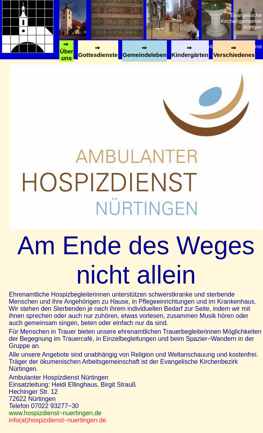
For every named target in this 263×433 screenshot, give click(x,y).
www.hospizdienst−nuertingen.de (55, 413)
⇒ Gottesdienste (98, 53)
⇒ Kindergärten (190, 53)
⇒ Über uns (66, 51)
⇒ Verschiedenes (234, 53)
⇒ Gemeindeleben (144, 53)
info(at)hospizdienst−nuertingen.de (57, 420)
